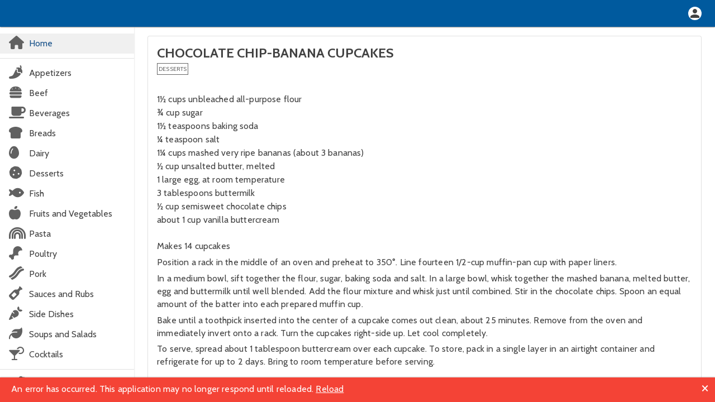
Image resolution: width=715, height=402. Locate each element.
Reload (330, 389)
